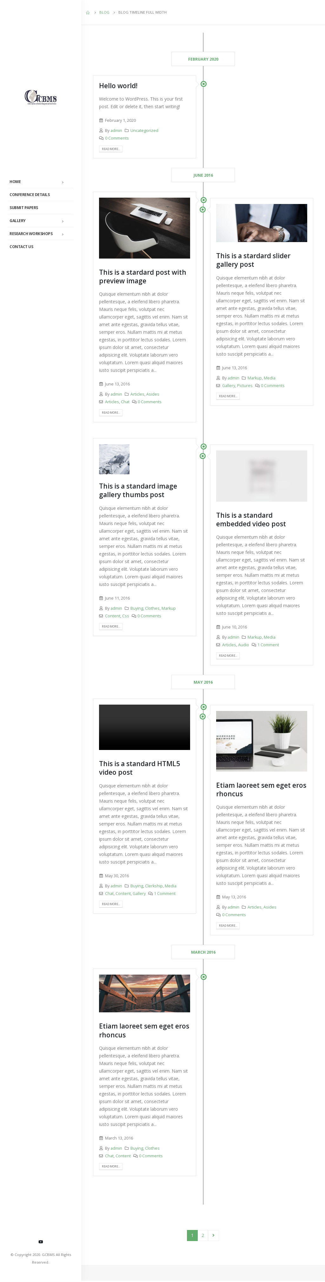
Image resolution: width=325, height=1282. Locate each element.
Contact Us (21, 246)
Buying (136, 608)
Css (125, 616)
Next (213, 1236)
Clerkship (154, 886)
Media (269, 378)
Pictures (245, 385)
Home (15, 181)
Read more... (113, 149)
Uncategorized (144, 130)
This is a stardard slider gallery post (253, 260)
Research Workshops (31, 233)
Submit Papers (24, 207)
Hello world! (118, 85)
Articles (137, 394)
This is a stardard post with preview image (142, 277)
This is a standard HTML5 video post (139, 768)
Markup (255, 378)
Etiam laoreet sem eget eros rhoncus (261, 790)
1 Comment (268, 645)
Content (112, 616)
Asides (152, 394)
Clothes (152, 608)
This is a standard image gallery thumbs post (138, 491)
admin (116, 130)
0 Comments (117, 138)
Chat (125, 402)
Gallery (18, 220)
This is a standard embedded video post (251, 520)
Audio (243, 645)
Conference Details (30, 194)
